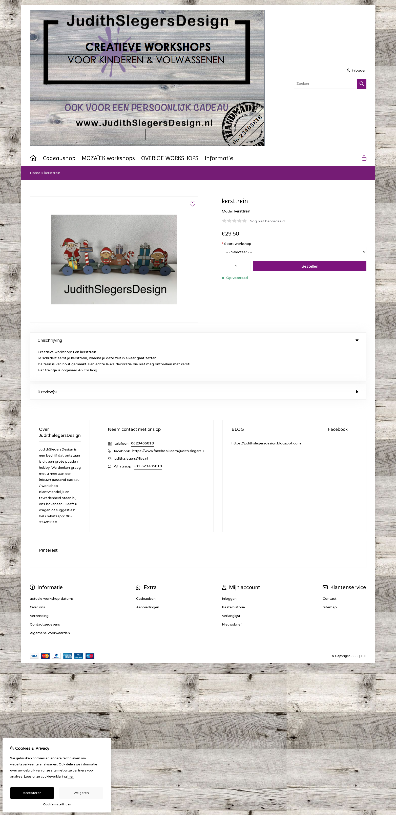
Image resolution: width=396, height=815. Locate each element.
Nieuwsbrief (232, 591)
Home (35, 173)
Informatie (219, 158)
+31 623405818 (148, 433)
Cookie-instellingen (57, 804)
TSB (363, 622)
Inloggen (229, 565)
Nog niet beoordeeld (267, 221)
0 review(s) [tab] (198, 358)
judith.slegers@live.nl (131, 425)
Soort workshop (236, 244)
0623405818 (142, 410)
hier (71, 777)
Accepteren (32, 793)
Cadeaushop (59, 158)
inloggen (356, 70)
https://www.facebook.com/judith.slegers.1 (168, 417)
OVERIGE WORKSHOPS (169, 158)
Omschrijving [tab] (198, 340)
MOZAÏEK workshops (108, 158)
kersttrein (52, 173)
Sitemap (330, 574)
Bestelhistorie (233, 574)
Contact (330, 565)
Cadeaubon (146, 565)
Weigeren (81, 793)
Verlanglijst (231, 582)
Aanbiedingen (147, 574)
